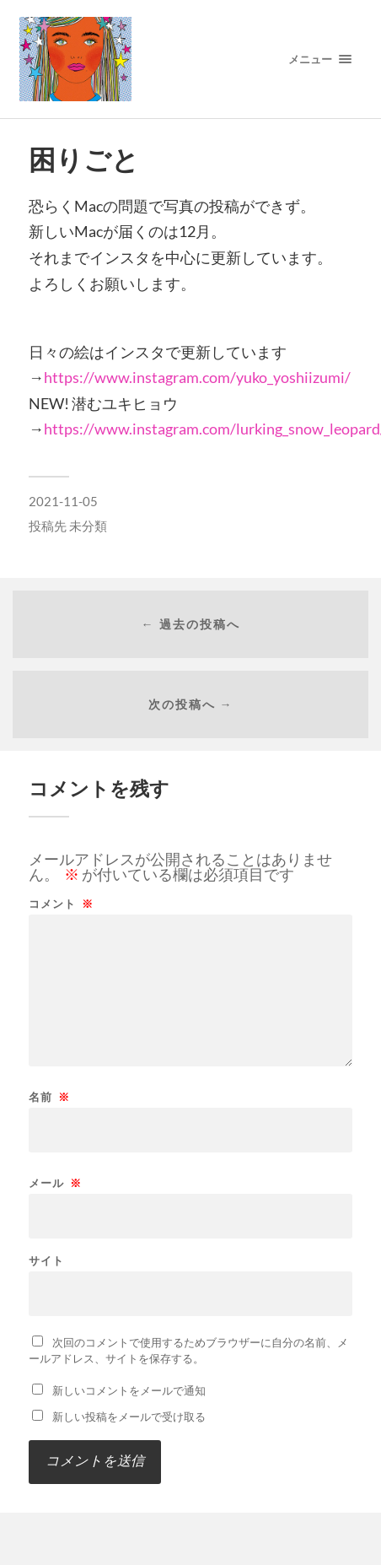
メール (55, 1183)
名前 (49, 1097)
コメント (61, 904)
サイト (46, 1260)
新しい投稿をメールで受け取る (129, 1416)
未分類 (88, 525)
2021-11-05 (63, 501)
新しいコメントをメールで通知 (129, 1390)
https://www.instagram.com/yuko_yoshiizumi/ (197, 377)
